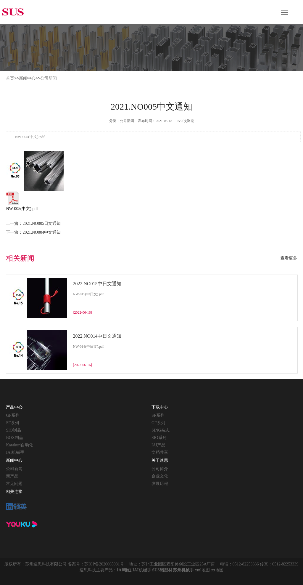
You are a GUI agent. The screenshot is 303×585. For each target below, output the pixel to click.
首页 (10, 78)
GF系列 (13, 415)
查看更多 (289, 258)
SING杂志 (161, 430)
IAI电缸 (124, 570)
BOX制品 (14, 437)
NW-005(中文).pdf (23, 201)
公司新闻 (48, 78)
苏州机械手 (183, 570)
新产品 (12, 476)
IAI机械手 (15, 452)
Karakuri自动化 (19, 445)
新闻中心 (27, 78)
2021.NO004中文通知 (41, 232)
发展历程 (160, 483)
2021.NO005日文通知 (41, 223)
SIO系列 (159, 437)
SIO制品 (13, 430)
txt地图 (217, 570)
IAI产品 (158, 445)
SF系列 (12, 423)
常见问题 (14, 483)
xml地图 (202, 570)
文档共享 (160, 452)
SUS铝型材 (162, 570)
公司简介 (160, 469)
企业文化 (160, 476)
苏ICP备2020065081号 (104, 564)
